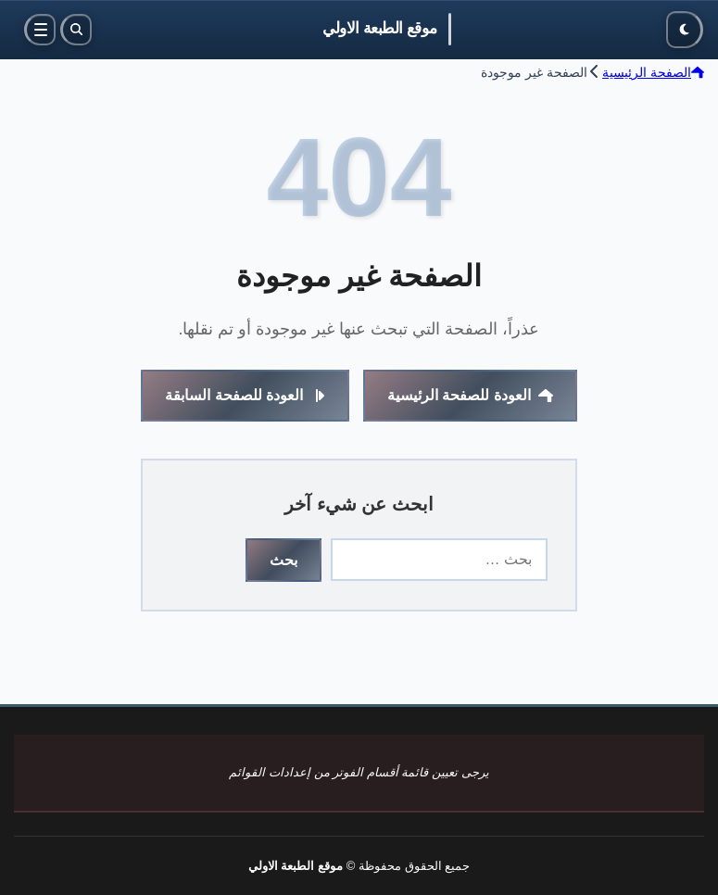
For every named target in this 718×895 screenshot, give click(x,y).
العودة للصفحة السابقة (245, 395)
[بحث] (76, 29)
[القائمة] (40, 29)
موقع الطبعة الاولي (379, 28)
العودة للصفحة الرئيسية (470, 395)
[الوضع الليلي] (684, 29)
